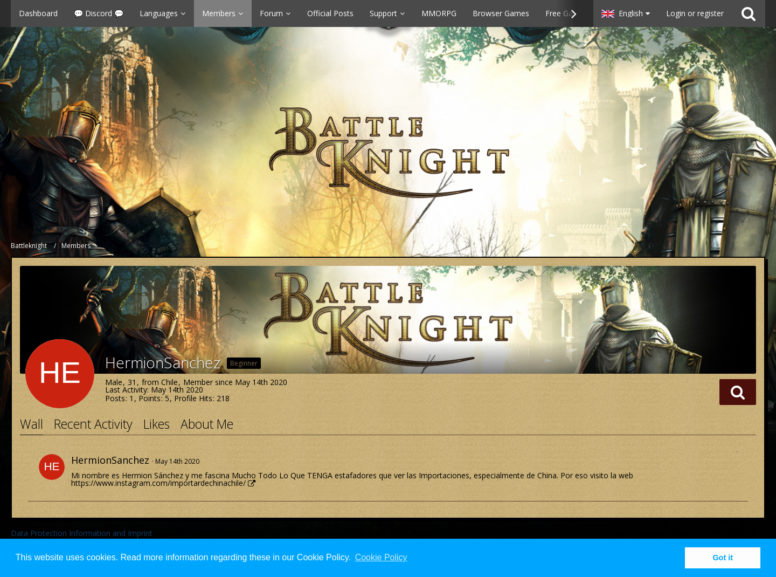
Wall (31, 423)
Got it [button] (722, 557)
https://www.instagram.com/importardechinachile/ (158, 483)
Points (149, 398)
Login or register (695, 13)
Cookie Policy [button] (381, 557)
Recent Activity (93, 423)
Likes (156, 423)
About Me (207, 423)
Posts (115, 398)
